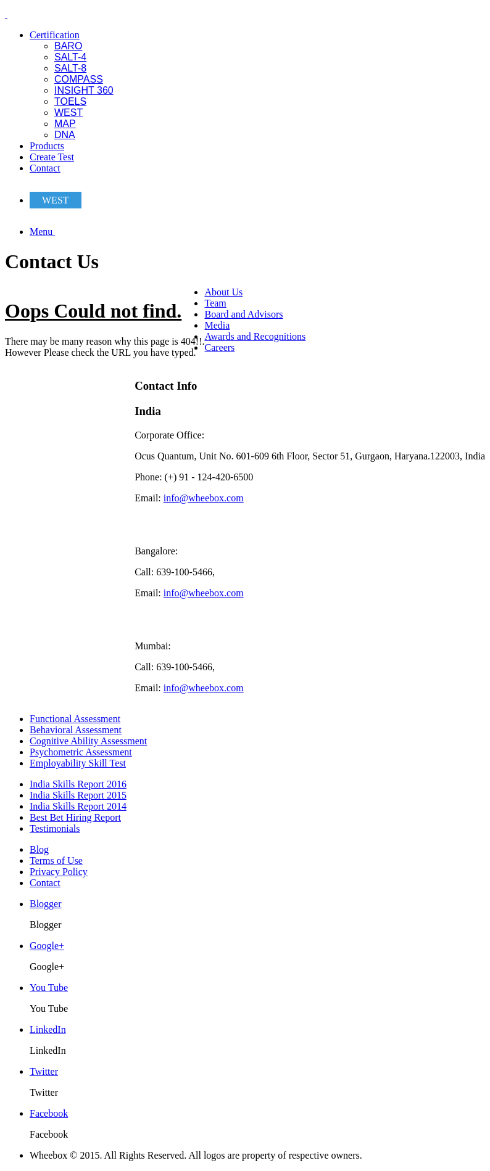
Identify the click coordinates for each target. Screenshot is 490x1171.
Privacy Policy (59, 871)
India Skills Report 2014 (78, 806)
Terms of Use (56, 860)
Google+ (47, 945)
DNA (64, 134)
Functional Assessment (75, 718)
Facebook (49, 1113)
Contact (45, 168)
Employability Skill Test (78, 763)
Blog (39, 849)
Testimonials (55, 828)
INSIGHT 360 (84, 90)
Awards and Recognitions (254, 336)
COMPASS (78, 79)
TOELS (70, 101)
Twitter (44, 1071)
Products (47, 146)
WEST (68, 112)
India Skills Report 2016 (78, 784)
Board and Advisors (243, 314)
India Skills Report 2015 (78, 795)
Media (217, 325)
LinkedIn (48, 1029)
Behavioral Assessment (76, 730)
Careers (219, 347)
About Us (223, 292)
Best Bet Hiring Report (75, 817)
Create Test (52, 157)
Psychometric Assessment (81, 752)
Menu (42, 231)
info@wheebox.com (204, 498)
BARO (68, 46)
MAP (65, 123)
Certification (55, 35)
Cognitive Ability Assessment (88, 741)
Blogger (46, 903)
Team (215, 303)
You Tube (49, 987)
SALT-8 (70, 68)
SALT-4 (70, 57)
